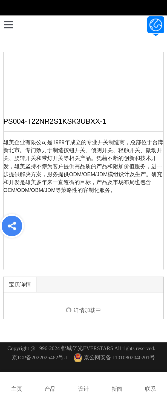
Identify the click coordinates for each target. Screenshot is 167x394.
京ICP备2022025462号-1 (40, 357)
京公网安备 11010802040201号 (114, 357)
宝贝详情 (20, 285)
